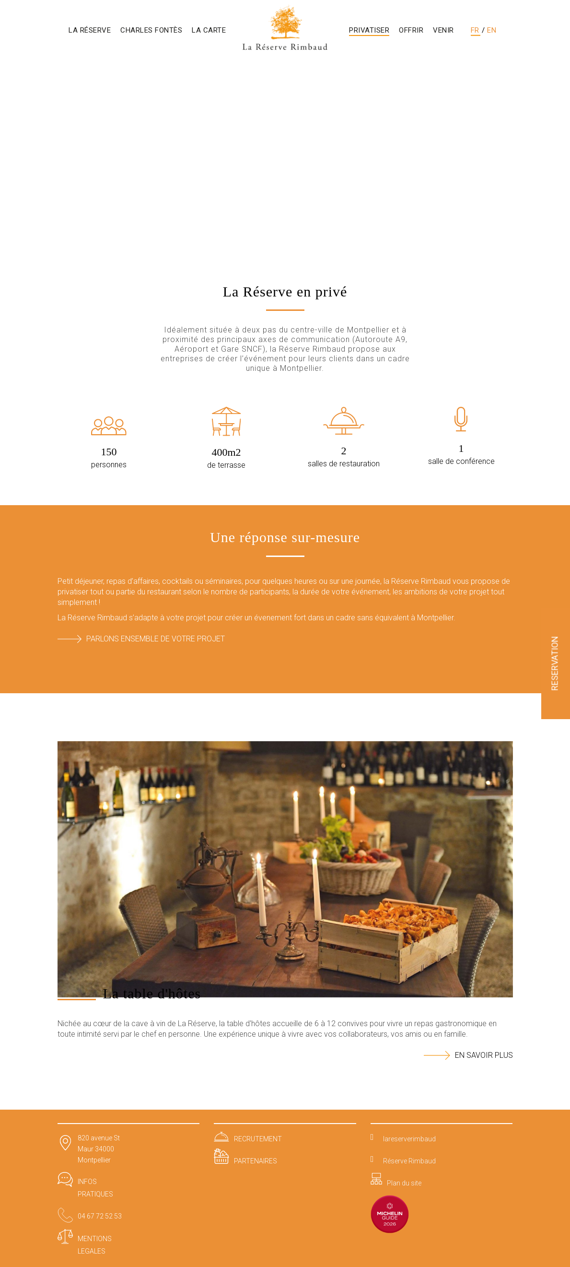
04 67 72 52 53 (100, 1216)
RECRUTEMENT (258, 1139)
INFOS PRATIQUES (95, 1188)
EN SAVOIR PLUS (468, 1055)
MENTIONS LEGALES (95, 1245)
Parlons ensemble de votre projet (141, 639)
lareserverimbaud (409, 1139)
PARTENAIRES (255, 1161)
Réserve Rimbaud (409, 1161)
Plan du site (404, 1183)
